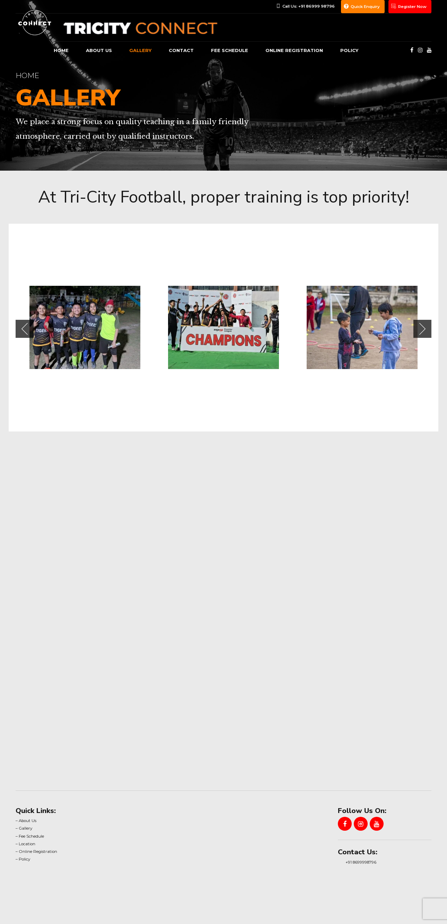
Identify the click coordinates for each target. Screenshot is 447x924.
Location (27, 843)
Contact (181, 50)
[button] (25, 329)
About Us (27, 820)
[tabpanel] (85, 327)
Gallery (25, 828)
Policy (349, 50)
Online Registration (294, 50)
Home (61, 50)
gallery (140, 50)
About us (99, 50)
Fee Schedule (229, 50)
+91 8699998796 (360, 862)
